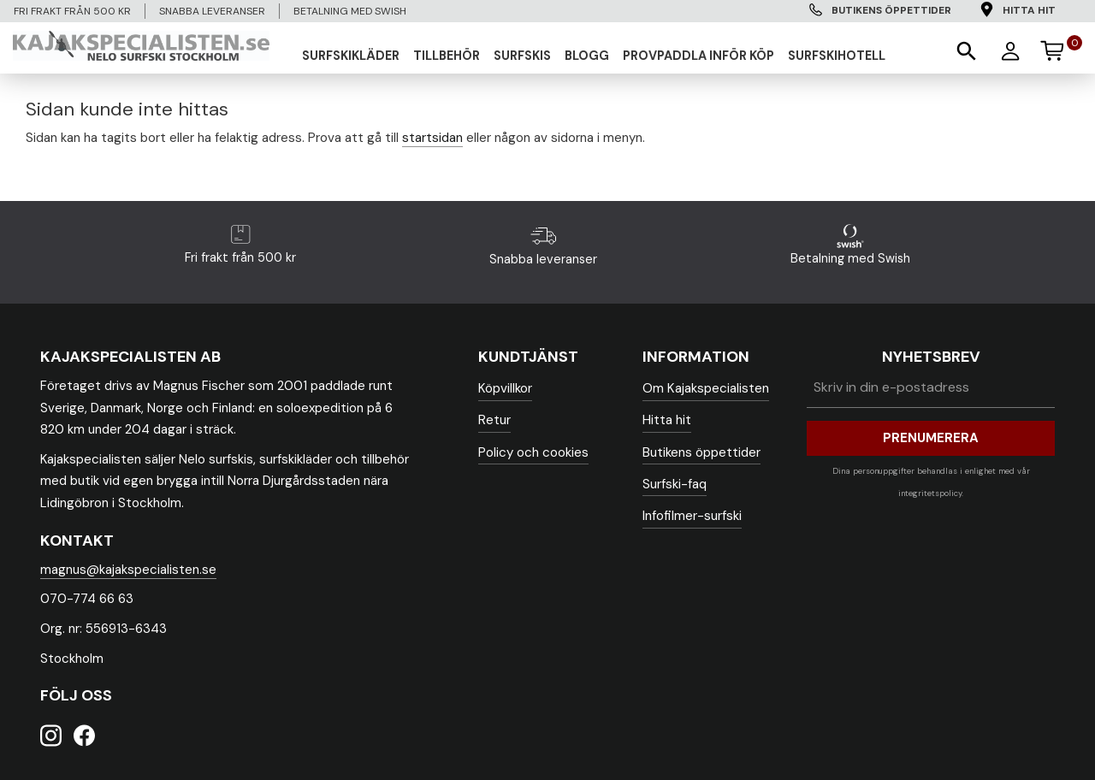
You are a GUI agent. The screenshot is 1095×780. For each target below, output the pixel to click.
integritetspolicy (930, 493)
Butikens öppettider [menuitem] (891, 10)
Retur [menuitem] (494, 419)
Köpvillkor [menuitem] (505, 388)
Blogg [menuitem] (587, 55)
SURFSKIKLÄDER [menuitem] (351, 55)
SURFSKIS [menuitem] (522, 55)
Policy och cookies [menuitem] (533, 452)
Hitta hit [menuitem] (1029, 10)
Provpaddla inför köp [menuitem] (698, 55)
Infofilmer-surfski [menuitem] (692, 515)
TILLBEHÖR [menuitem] (446, 55)
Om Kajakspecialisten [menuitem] (705, 388)
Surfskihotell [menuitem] (836, 55)
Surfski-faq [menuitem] (674, 484)
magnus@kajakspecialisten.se (128, 569)
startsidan (432, 137)
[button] (965, 49)
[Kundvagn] (1059, 48)
